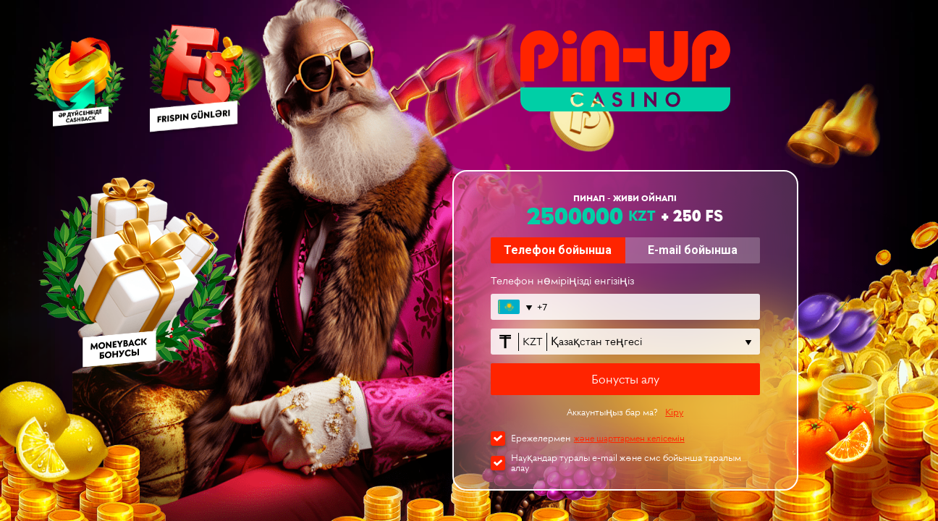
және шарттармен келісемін (629, 438)
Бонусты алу (625, 379)
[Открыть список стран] (514, 307)
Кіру (674, 412)
